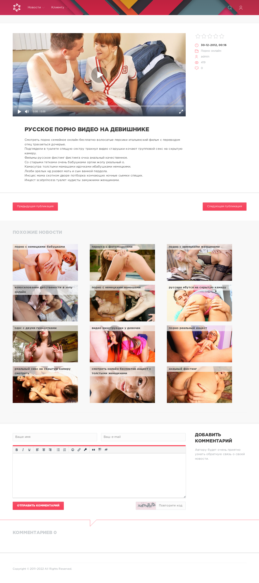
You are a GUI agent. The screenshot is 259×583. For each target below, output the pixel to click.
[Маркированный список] (58, 449)
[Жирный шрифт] (16, 449)
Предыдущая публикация (35, 206)
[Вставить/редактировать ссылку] (79, 449)
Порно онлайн (211, 51)
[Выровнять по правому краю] (50, 449)
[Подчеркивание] (29, 449)
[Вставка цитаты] (93, 449)
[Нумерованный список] (64, 449)
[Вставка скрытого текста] (106, 449)
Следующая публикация (224, 206)
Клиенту (59, 7)
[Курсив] (23, 449)
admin (205, 57)
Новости (36, 7)
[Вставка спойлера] (100, 449)
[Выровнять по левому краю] (37, 449)
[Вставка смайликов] (73, 449)
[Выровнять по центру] (44, 449)
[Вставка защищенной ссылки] (85, 449)
